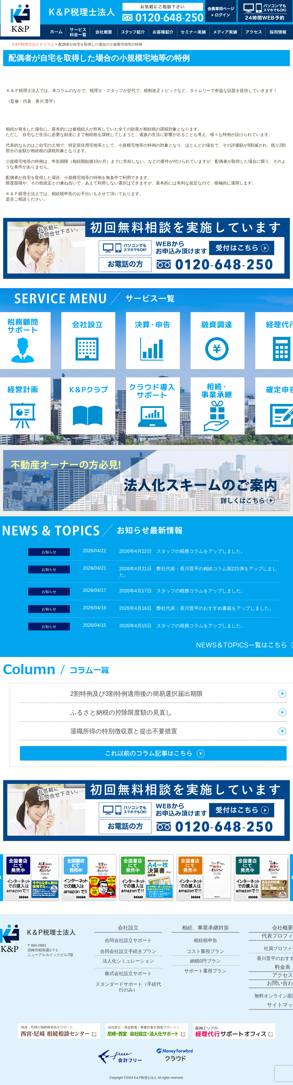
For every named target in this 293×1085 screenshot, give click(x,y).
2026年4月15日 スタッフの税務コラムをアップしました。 (182, 625)
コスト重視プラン (205, 951)
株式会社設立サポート (128, 973)
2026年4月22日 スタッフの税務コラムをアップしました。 (182, 551)
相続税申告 (205, 940)
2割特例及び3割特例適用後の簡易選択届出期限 (136, 693)
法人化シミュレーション (128, 961)
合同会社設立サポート (128, 940)
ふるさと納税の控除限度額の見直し (124, 712)
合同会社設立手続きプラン (128, 951)
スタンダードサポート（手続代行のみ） (128, 987)
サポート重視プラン (205, 971)
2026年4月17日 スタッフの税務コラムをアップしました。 (182, 590)
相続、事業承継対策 (205, 928)
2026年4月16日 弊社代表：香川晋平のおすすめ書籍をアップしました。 (196, 608)
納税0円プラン (205, 961)
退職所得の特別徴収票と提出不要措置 (123, 731)
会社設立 (128, 928)
